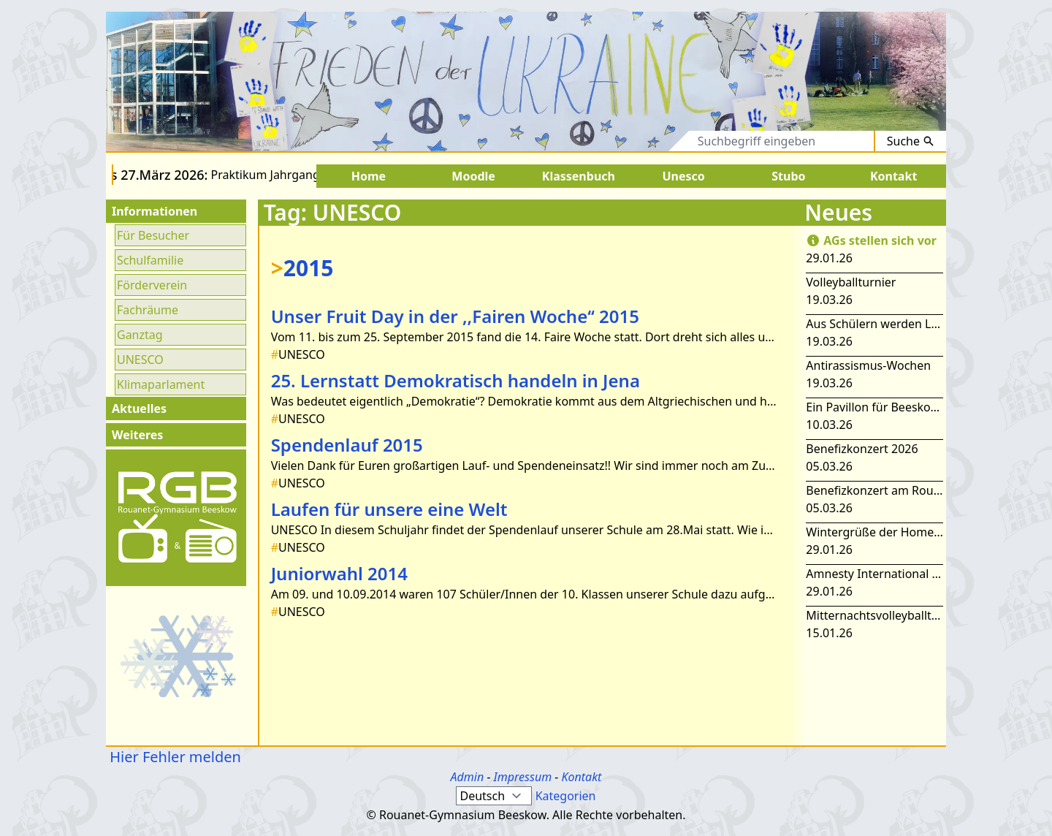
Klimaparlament (161, 384)
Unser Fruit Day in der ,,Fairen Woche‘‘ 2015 (455, 316)
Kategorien (565, 796)
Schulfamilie (150, 260)
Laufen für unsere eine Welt (389, 509)
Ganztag (140, 335)
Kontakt (581, 777)
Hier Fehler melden (173, 757)
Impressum (523, 777)
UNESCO (140, 360)
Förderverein (152, 285)
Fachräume (147, 310)
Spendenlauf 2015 (347, 445)
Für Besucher (153, 235)
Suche (910, 141)
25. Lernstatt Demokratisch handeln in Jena (455, 380)
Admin (467, 777)
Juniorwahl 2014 (339, 573)
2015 (302, 268)
